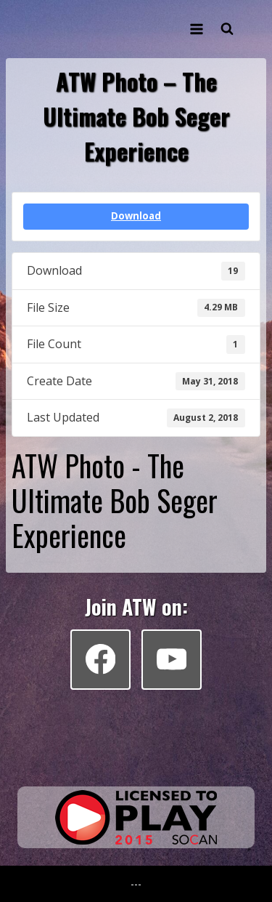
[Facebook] (100, 659)
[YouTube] (171, 659)
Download (136, 215)
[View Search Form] (227, 29)
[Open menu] (196, 28)
